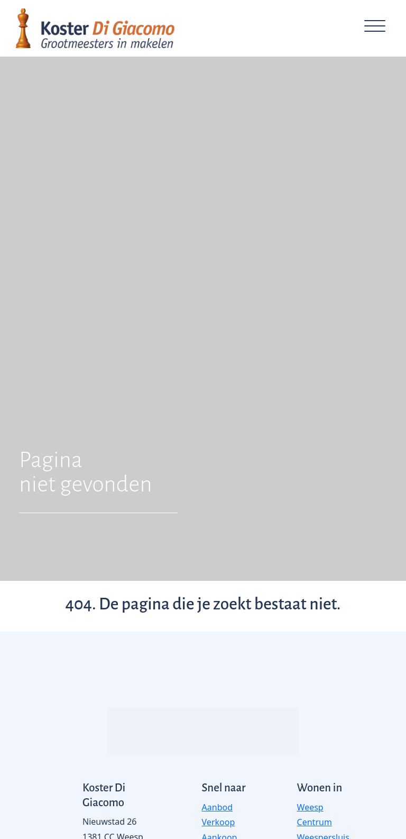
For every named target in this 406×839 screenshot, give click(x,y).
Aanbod (217, 807)
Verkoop (218, 822)
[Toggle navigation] (374, 28)
